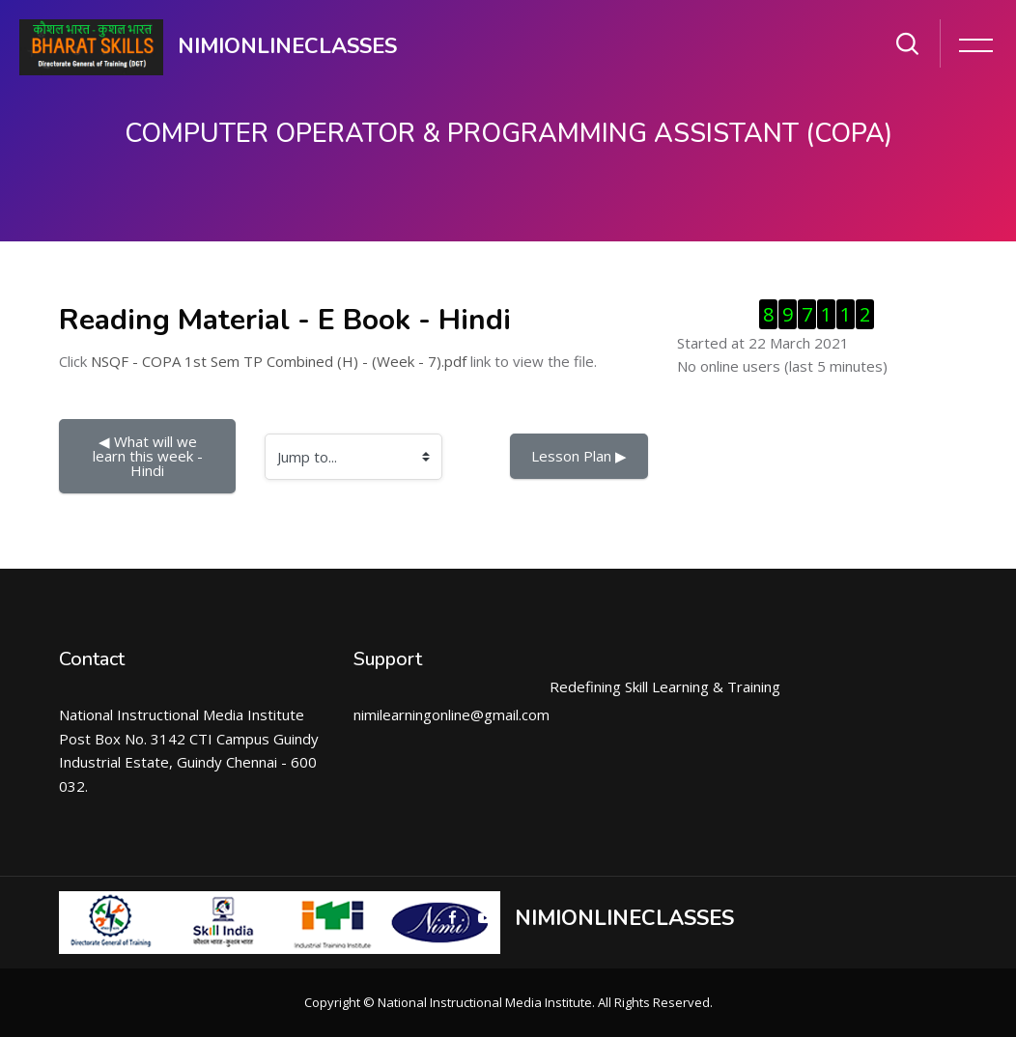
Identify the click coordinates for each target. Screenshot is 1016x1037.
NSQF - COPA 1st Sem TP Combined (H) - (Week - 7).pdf (278, 361)
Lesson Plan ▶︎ (579, 455)
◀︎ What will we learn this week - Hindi (150, 456)
